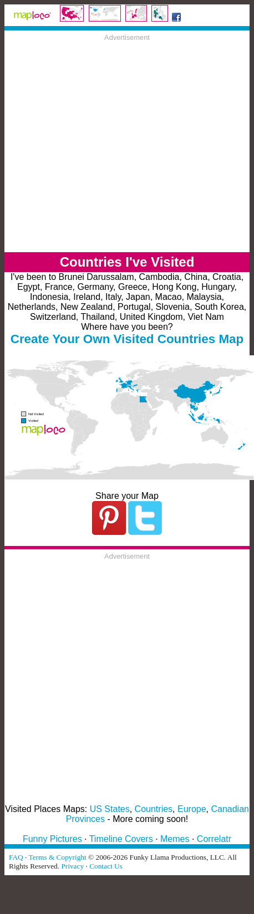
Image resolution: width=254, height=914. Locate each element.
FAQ (16, 857)
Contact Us (106, 866)
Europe (191, 809)
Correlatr (214, 839)
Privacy (72, 866)
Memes (174, 839)
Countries (153, 809)
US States (110, 809)
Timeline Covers (121, 839)
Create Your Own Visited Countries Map (127, 339)
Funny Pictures (52, 839)
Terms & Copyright (57, 857)
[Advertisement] (104, 145)
